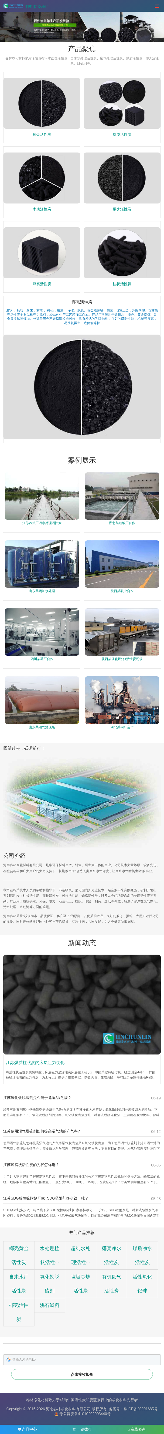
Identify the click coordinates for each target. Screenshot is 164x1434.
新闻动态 (82, 943)
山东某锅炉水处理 (42, 591)
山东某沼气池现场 (42, 727)
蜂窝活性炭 (42, 284)
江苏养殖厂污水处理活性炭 (42, 523)
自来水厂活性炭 (146, 1262)
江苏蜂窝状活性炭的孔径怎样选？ (31, 1165)
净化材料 (119, 1399)
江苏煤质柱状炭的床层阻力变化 (35, 1062)
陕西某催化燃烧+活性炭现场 (122, 659)
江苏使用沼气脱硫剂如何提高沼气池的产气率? (41, 1131)
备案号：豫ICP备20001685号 (133, 1408)
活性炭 (80, 1399)
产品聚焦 (82, 49)
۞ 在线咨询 (137, 1429)
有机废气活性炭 (68, 1305)
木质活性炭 (42, 209)
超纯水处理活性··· (68, 1262)
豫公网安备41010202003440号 (85, 1413)
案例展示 (82, 460)
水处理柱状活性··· (42, 1262)
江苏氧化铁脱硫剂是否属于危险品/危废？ (37, 1098)
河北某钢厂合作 (122, 727)
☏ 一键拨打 (82, 1429)
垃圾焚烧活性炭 (42, 1305)
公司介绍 (14, 856)
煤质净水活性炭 (120, 1262)
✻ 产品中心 (27, 1429)
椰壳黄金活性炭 (16, 1262)
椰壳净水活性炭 (94, 1262)
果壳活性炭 (122, 209)
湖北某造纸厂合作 (122, 523)
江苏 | (29, 7)
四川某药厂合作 (42, 659)
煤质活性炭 (122, 134)
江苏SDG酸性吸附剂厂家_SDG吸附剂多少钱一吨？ (46, 1198)
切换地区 (41, 7)
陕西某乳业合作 (122, 591)
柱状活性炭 (122, 284)
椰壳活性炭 (42, 134)
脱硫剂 (95, 1399)
